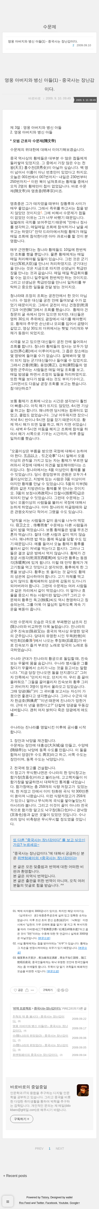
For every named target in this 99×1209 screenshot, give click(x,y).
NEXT (59, 1147)
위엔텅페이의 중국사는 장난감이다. (35, 1054)
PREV (38, 1147)
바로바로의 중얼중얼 (28, 1087)
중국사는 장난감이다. (47, 1008)
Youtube (63, 1203)
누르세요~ (30, 845)
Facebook (51, 1203)
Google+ (75, 1203)
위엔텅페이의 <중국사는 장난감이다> (47, 858)
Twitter (40, 1203)
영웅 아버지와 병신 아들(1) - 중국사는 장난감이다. (43, 41)
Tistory (45, 1197)
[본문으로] (44, 938)
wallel (69, 1197)
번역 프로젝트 (22, 1008)
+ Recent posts (15, 1176)
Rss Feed (24, 1203)
